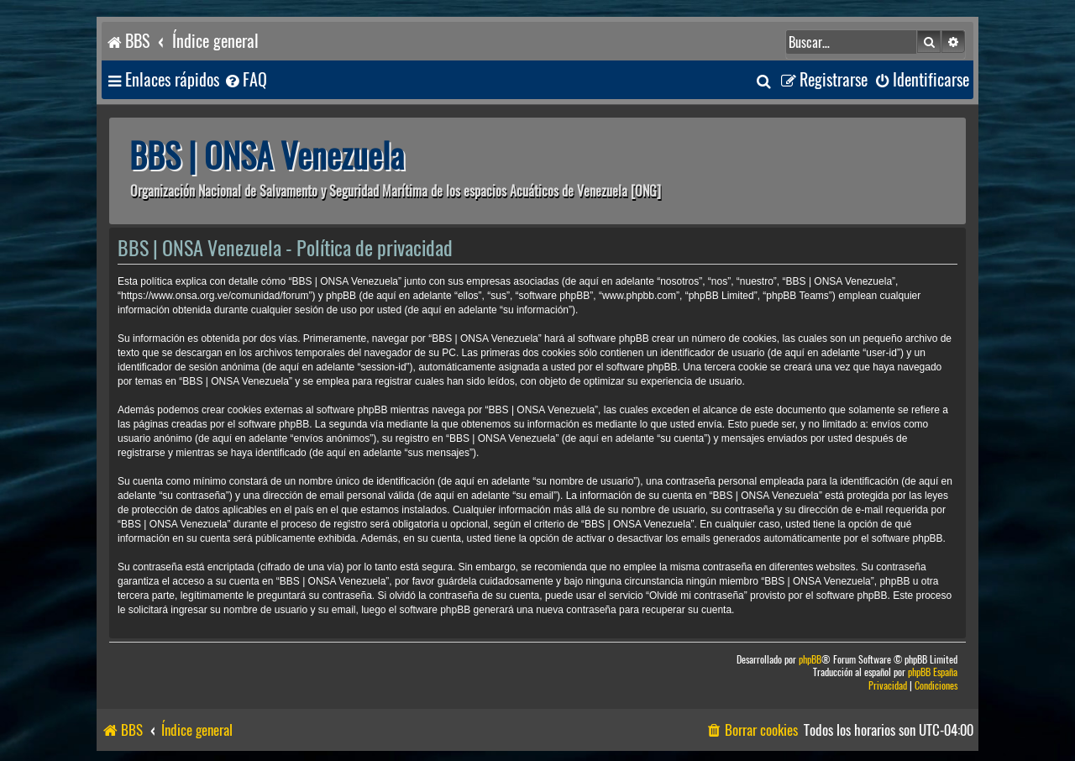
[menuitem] (245, 80)
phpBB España (932, 672)
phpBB (810, 659)
